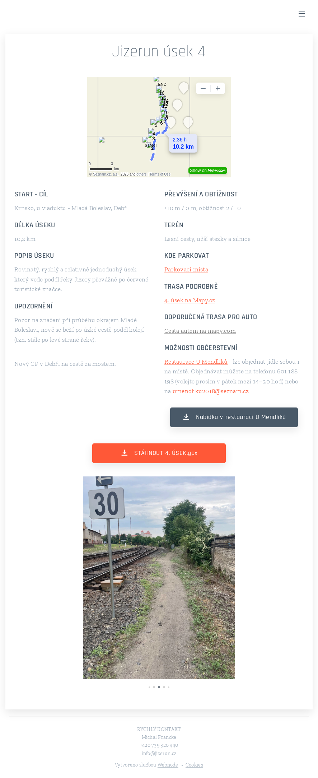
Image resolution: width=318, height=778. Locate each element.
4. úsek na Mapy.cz (189, 300)
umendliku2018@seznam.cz (211, 391)
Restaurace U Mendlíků (196, 361)
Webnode (168, 765)
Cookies (194, 765)
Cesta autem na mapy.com (200, 330)
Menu (302, 13)
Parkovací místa (186, 269)
